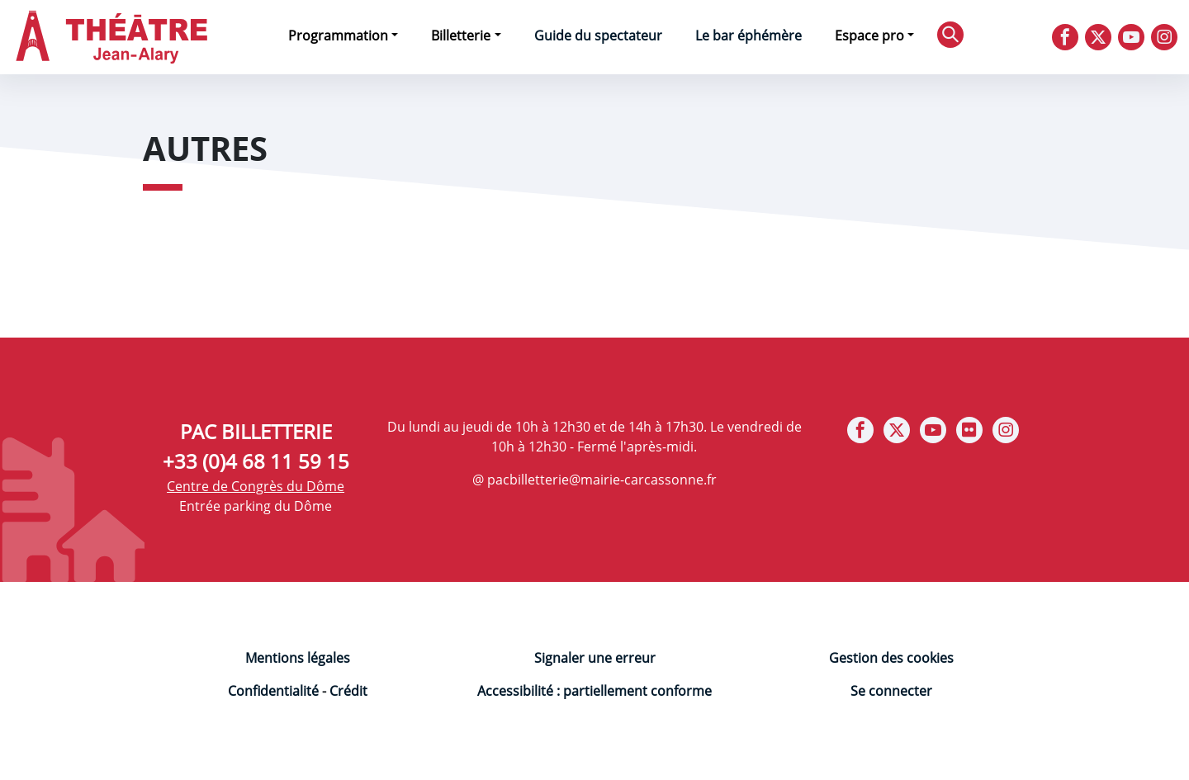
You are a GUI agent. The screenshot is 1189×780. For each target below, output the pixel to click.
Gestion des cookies (891, 658)
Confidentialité (273, 691)
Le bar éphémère (748, 35)
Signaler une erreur (595, 658)
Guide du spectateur (598, 35)
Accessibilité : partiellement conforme (594, 691)
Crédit (348, 691)
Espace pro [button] (869, 35)
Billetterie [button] (460, 35)
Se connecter (891, 691)
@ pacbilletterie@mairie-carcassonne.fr (594, 479)
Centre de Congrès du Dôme (255, 486)
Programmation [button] (338, 35)
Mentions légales (297, 658)
